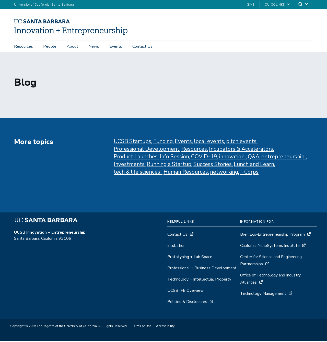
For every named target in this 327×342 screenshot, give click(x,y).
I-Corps (249, 172)
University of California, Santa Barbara (44, 5)
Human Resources (186, 172)
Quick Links (275, 5)
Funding (163, 142)
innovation (232, 157)
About (72, 46)
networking (224, 172)
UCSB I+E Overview (185, 291)
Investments (129, 165)
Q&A (253, 157)
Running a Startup (169, 165)
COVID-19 (204, 157)
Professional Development (146, 150)
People (49, 46)
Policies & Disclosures (187, 303)
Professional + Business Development (202, 269)
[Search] (303, 4)
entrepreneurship (283, 157)
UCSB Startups (132, 142)
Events (115, 46)
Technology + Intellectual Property (199, 280)
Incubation (176, 246)
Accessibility (165, 327)
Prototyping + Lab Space (189, 258)
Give (250, 5)
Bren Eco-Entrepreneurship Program (272, 235)
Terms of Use (141, 327)
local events (209, 142)
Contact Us (142, 46)
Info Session (174, 157)
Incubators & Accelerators (241, 150)
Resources (23, 46)
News (93, 46)
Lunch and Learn (254, 165)
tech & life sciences (137, 172)
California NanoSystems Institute (270, 246)
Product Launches (136, 157)
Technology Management (263, 294)
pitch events (241, 142)
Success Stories (212, 165)
